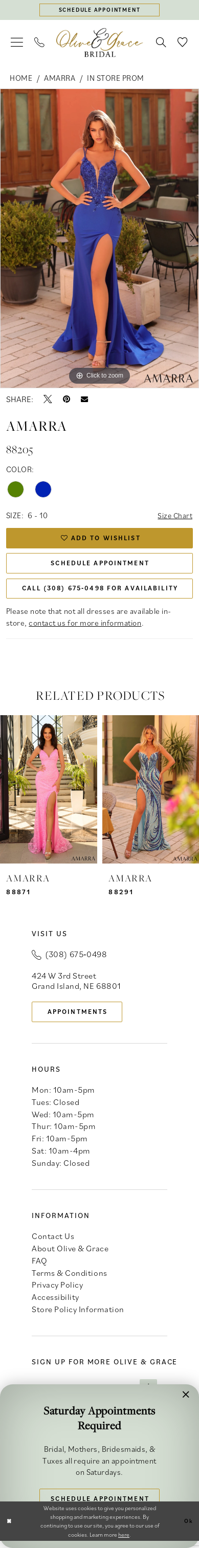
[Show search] (161, 43)
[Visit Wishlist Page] (183, 43)
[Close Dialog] (9, 1528)
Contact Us (53, 1242)
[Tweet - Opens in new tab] (47, 399)
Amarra (59, 78)
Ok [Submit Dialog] (188, 1528)
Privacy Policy (57, 1291)
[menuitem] (17, 43)
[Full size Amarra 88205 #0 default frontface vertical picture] (99, 239)
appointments (80, 1017)
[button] (17, 43)
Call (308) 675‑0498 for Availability (101, 593)
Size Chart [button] (174, 517)
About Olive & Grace (70, 1254)
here (123, 1541)
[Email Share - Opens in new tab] (84, 399)
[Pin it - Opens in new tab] (66, 399)
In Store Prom (115, 78)
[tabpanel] (99, 239)
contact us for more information (85, 628)
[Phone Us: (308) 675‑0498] (39, 43)
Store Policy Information (78, 1315)
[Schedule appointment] (99, 10)
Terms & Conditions (69, 1279)
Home (21, 78)
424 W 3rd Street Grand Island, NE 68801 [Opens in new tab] (76, 986)
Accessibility (55, 1303)
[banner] (99, 43)
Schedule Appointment (100, 566)
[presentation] (48, 795)
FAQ (40, 1267)
